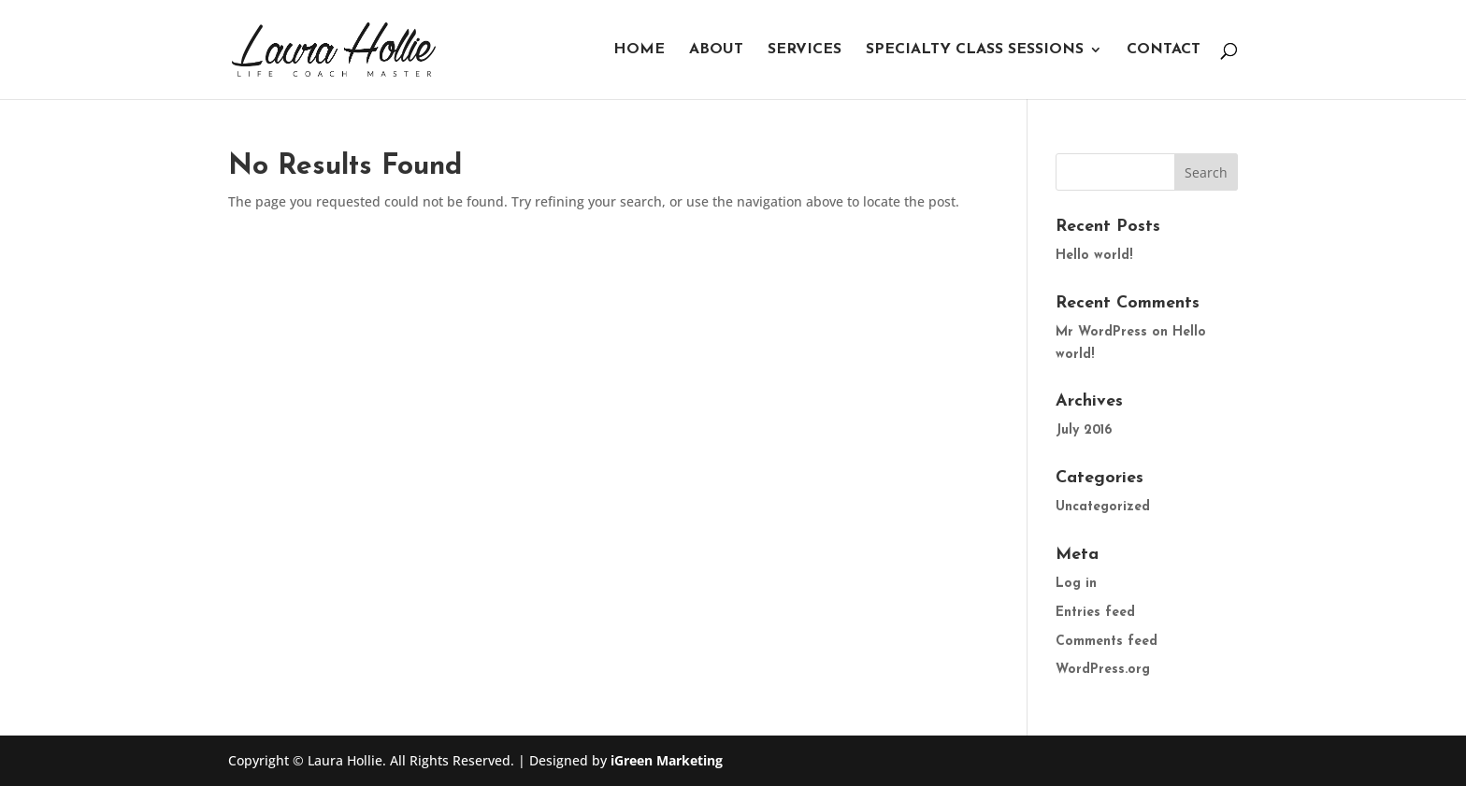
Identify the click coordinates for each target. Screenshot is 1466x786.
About (716, 50)
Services (804, 50)
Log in (1076, 584)
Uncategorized (1103, 507)
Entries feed (1095, 613)
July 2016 (1084, 430)
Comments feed (1106, 642)
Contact (1163, 50)
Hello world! (1094, 256)
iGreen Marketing (667, 760)
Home (639, 50)
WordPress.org (1103, 670)
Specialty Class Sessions (975, 50)
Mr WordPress (1101, 332)
